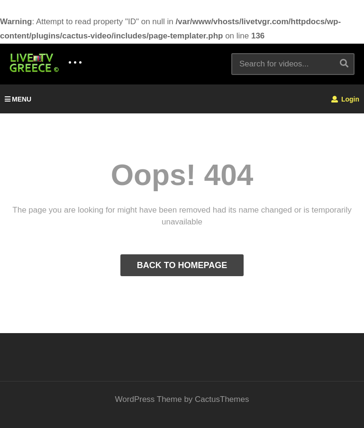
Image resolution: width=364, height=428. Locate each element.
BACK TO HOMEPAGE (182, 265)
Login (345, 99)
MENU (18, 99)
